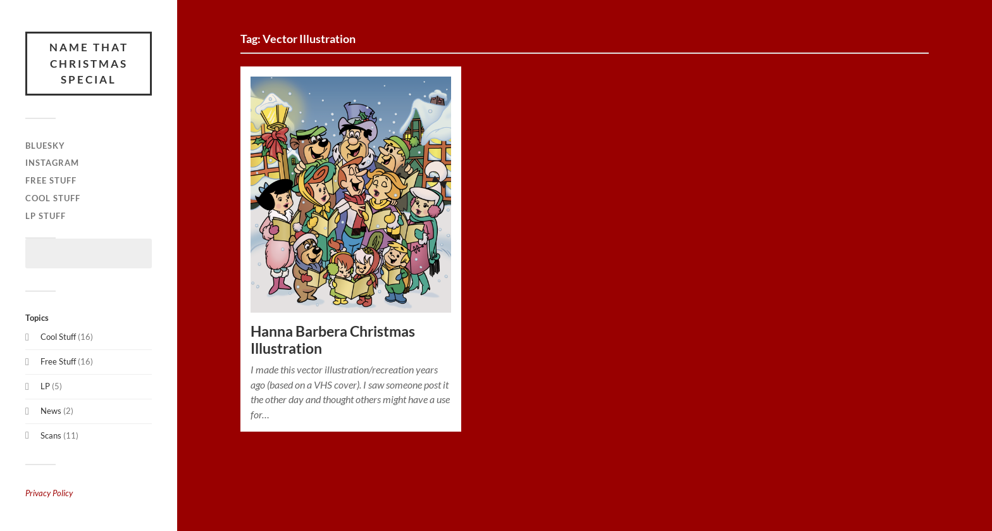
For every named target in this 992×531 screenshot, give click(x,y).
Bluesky (45, 146)
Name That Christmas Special (88, 63)
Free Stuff (51, 180)
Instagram (52, 163)
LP (45, 386)
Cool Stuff (52, 198)
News (50, 411)
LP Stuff (45, 216)
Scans (50, 435)
